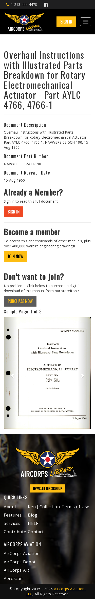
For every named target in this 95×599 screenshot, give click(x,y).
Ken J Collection (44, 506)
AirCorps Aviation (22, 553)
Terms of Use (75, 506)
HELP (33, 523)
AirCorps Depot (20, 562)
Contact (36, 531)
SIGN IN (66, 22)
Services (12, 523)
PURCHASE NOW (20, 301)
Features (13, 515)
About (10, 506)
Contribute (15, 531)
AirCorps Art (16, 570)
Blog (32, 515)
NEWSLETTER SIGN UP (47, 488)
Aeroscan (13, 578)
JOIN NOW (15, 256)
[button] (10, 373)
